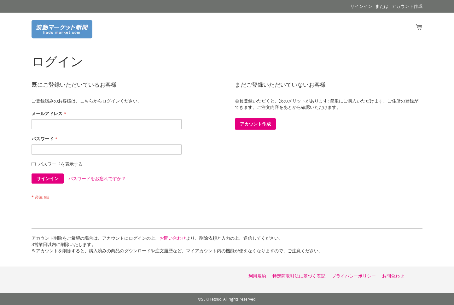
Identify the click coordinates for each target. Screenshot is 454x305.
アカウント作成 (407, 6)
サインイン (361, 6)
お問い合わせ (173, 238)
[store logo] (62, 29)
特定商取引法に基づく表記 (298, 276)
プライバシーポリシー (354, 276)
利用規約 (257, 276)
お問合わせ (393, 276)
